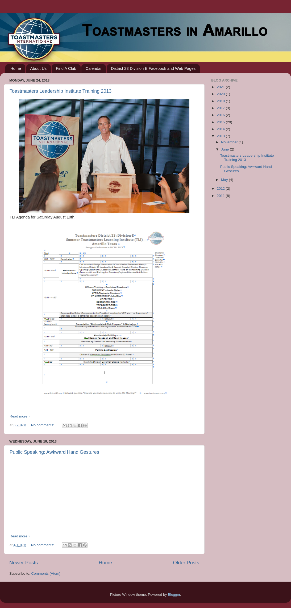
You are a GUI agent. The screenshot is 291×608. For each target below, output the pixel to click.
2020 (221, 94)
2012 (221, 188)
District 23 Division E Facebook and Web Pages (153, 68)
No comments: (43, 425)
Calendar (93, 68)
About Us (38, 68)
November (230, 142)
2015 (221, 122)
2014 (221, 129)
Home (15, 68)
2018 (221, 101)
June (225, 149)
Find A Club (66, 68)
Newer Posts (23, 562)
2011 (221, 196)
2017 (221, 108)
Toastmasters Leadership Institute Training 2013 (60, 91)
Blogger (174, 595)
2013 (221, 136)
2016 (221, 115)
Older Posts (186, 562)
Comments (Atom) (46, 573)
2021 (221, 87)
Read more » (20, 416)
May (225, 180)
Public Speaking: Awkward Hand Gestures (54, 452)
